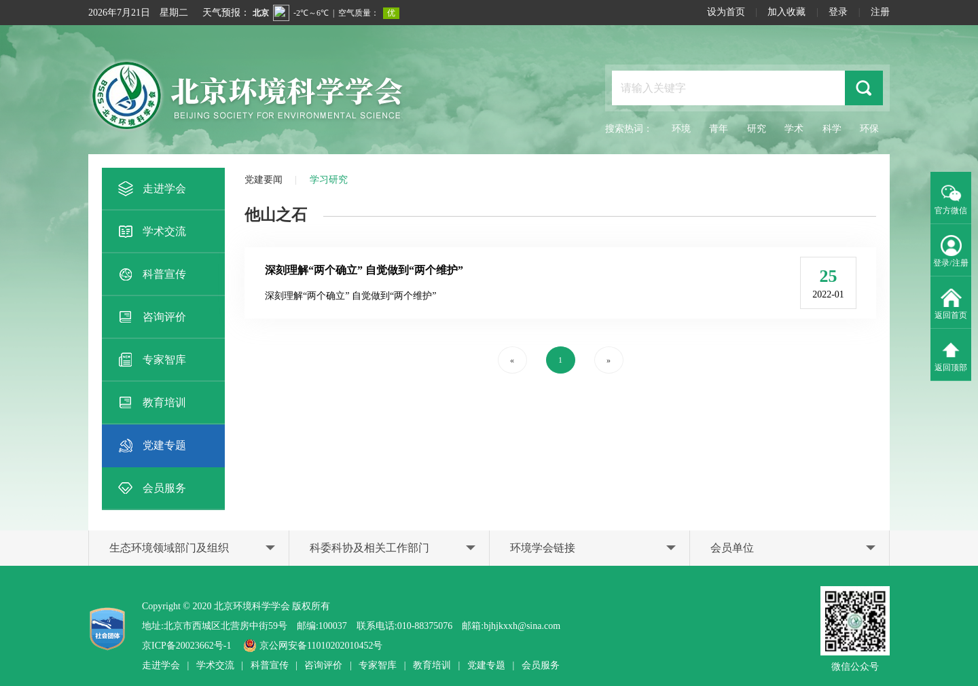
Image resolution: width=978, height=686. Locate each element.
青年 (718, 129)
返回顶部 (951, 355)
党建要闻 (263, 180)
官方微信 (951, 198)
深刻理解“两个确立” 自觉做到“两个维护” (364, 270)
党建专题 (150, 445)
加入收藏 (786, 12)
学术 (793, 129)
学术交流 (150, 231)
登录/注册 (950, 251)
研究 (756, 129)
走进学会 (150, 189)
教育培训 (150, 403)
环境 (681, 129)
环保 (869, 129)
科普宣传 (150, 274)
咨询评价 (150, 317)
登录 (838, 12)
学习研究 (329, 180)
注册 (880, 12)
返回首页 (951, 303)
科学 (831, 129)
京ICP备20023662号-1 (186, 645)
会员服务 (150, 488)
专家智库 (150, 360)
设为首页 (726, 12)
